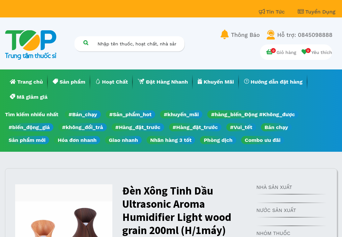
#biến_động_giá (29, 127)
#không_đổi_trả (82, 127)
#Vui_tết (241, 127)
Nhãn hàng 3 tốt (171, 140)
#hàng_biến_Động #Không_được (253, 114)
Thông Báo (245, 35)
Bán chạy (276, 127)
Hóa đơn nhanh (77, 140)
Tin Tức (273, 12)
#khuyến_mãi (181, 114)
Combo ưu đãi (263, 140)
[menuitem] (26, 82)
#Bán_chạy (83, 114)
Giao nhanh (123, 140)
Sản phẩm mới (27, 140)
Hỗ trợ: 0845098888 (304, 35)
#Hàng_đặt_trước (137, 127)
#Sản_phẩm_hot (130, 114)
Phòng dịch (218, 140)
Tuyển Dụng (316, 12)
